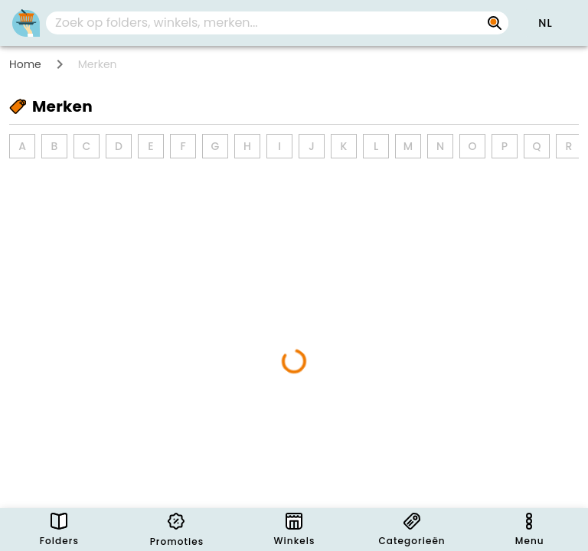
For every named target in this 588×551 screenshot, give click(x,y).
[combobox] (277, 22)
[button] (545, 23)
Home (25, 64)
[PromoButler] (26, 23)
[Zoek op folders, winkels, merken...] (494, 22)
